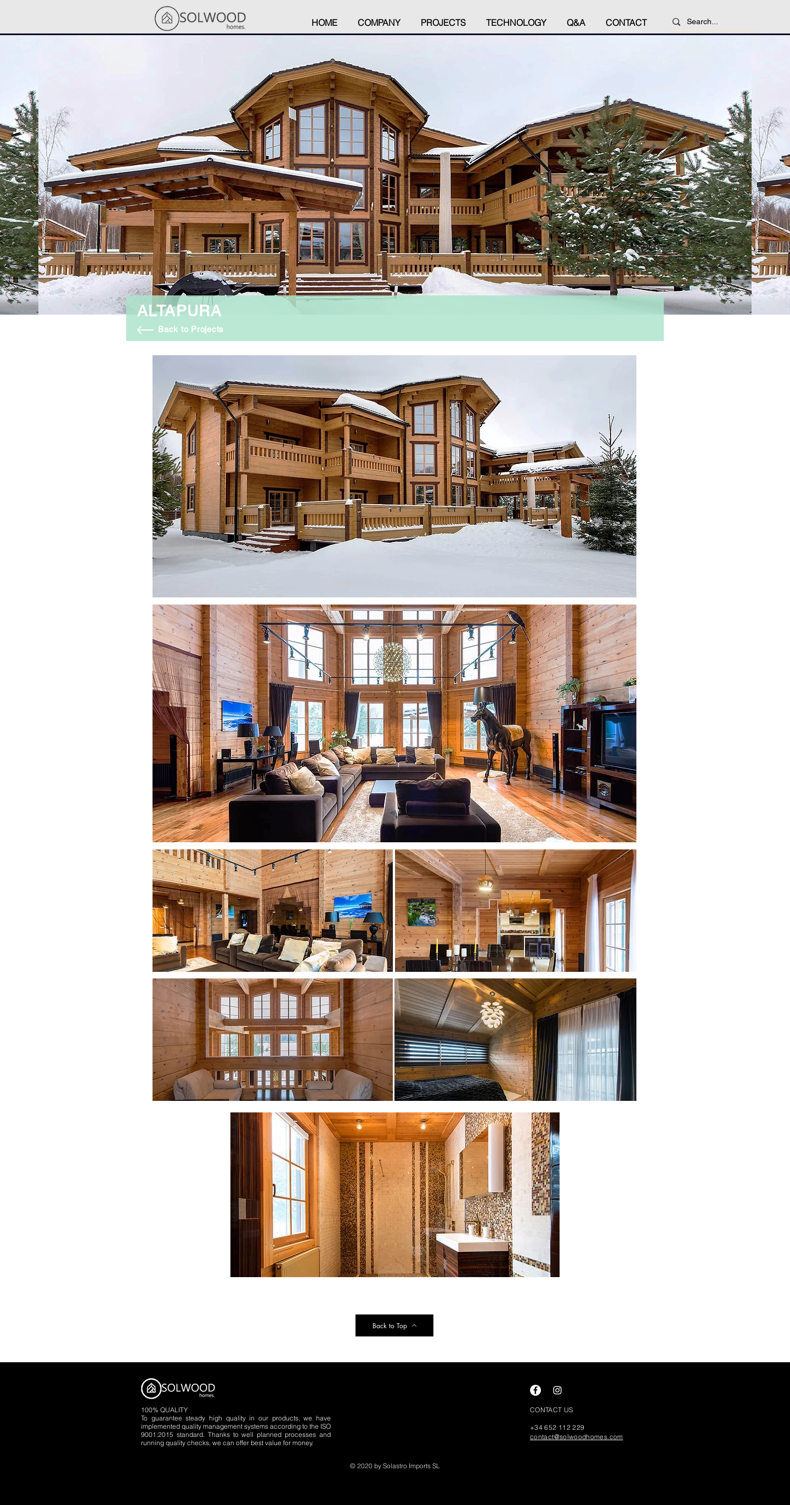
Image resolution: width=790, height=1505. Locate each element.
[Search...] (713, 22)
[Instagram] (557, 1390)
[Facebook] (535, 1390)
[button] (378, 18)
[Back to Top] (394, 1325)
